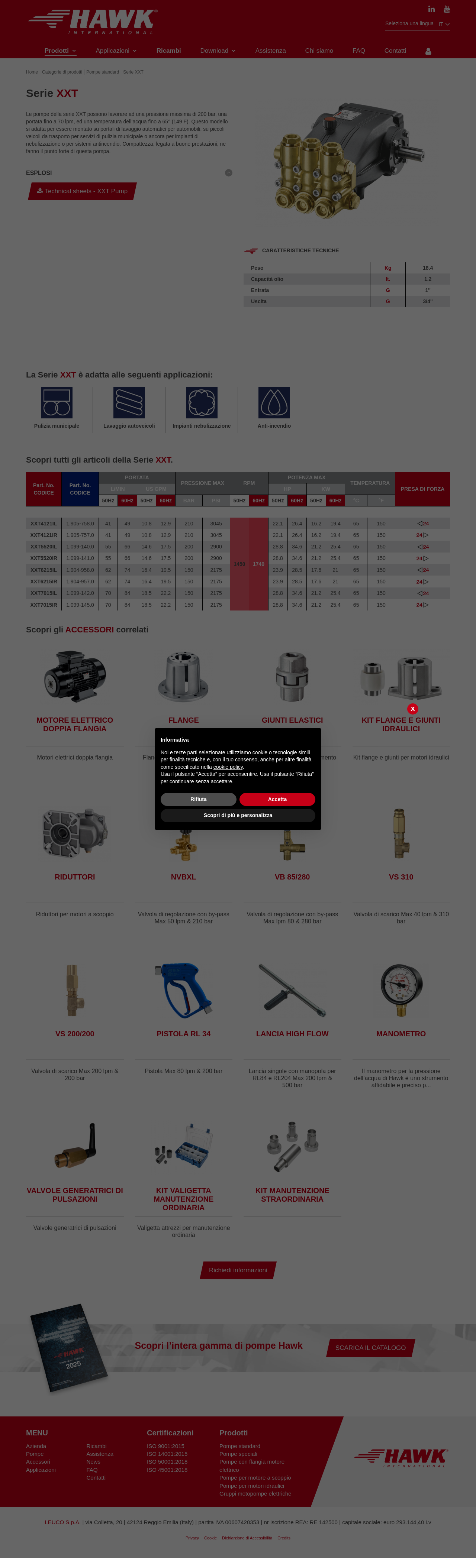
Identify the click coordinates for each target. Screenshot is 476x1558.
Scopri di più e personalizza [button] (238, 815)
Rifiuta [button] (198, 799)
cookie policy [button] (228, 767)
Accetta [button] (277, 799)
